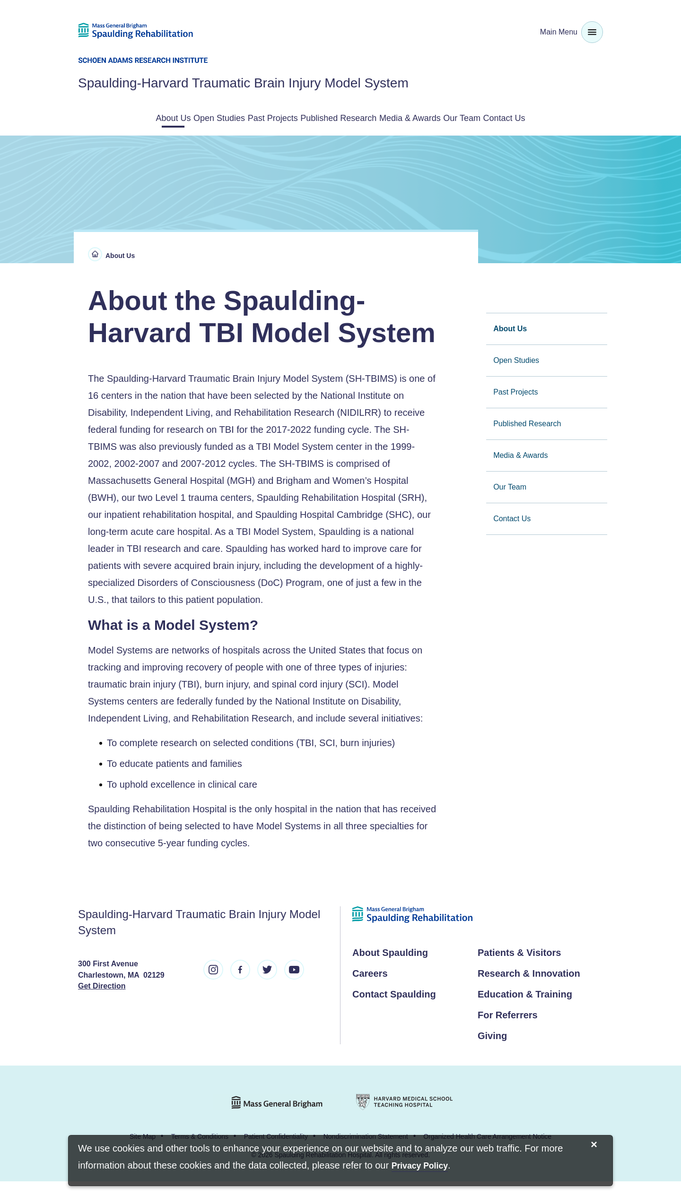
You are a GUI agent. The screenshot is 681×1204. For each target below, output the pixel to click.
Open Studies (204, 117)
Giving (492, 1058)
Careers (370, 996)
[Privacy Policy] (420, 1166)
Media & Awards (470, 117)
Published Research (373, 117)
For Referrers (508, 1037)
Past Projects (282, 117)
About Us (135, 117)
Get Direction (101, 1009)
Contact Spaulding (394, 1017)
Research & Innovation (529, 996)
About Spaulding (390, 975)
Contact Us (340, 141)
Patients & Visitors (519, 975)
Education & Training (525, 1017)
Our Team (546, 117)
